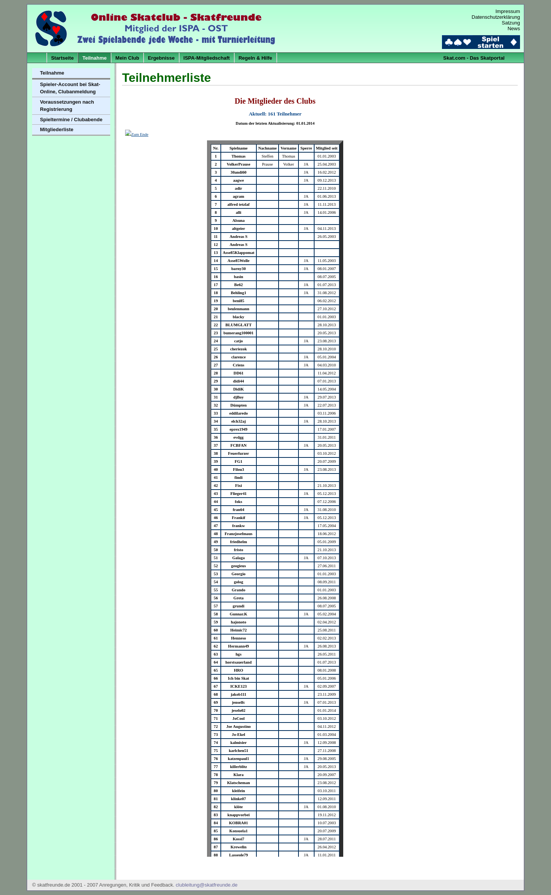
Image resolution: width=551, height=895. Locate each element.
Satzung (511, 23)
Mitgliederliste (56, 129)
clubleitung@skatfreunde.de (206, 885)
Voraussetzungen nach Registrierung (67, 105)
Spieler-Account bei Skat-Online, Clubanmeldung (70, 88)
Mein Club (127, 58)
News (513, 28)
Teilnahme (94, 58)
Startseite (62, 58)
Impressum (508, 11)
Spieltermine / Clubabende (71, 119)
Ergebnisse (161, 58)
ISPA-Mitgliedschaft (206, 58)
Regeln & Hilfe (255, 58)
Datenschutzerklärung (496, 17)
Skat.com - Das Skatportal (473, 58)
